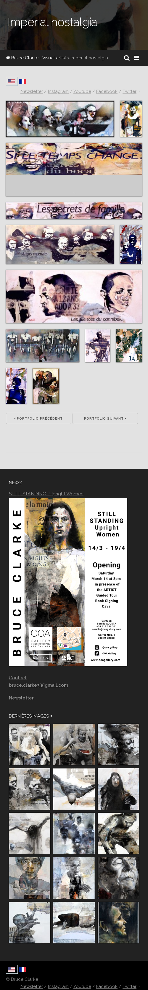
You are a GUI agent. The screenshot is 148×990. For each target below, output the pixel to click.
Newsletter (31, 986)
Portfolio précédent (38, 419)
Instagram (58, 986)
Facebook (107, 986)
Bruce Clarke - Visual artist (36, 58)
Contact (18, 677)
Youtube (82, 986)
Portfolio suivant (105, 419)
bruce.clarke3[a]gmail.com (38, 685)
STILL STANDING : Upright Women (46, 493)
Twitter (129, 986)
